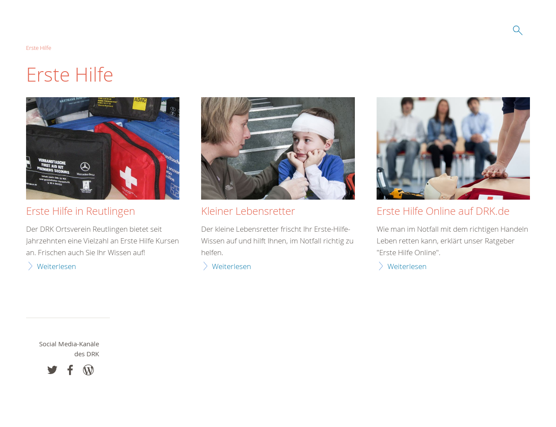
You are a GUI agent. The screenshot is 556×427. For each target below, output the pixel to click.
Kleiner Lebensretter (248, 211)
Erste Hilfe (38, 48)
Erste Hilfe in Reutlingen (80, 211)
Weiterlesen (56, 266)
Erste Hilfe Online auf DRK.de (443, 211)
